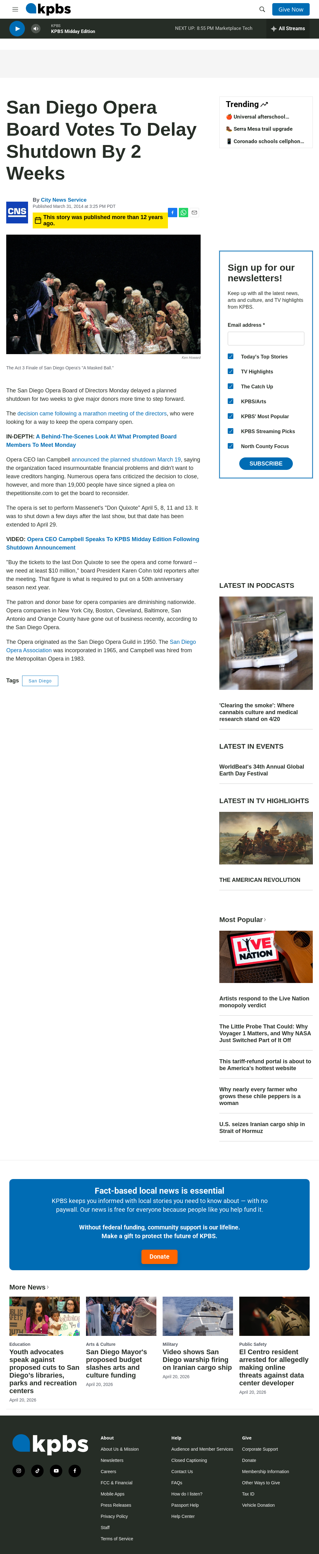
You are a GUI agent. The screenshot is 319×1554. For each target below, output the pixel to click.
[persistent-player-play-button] (17, 31)
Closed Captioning (189, 1460)
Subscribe (266, 464)
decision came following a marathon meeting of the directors (92, 413)
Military (170, 1344)
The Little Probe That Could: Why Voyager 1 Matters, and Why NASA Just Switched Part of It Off (265, 1033)
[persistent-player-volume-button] (36, 31)
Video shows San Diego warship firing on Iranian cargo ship (197, 1359)
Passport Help (185, 1505)
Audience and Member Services (202, 1449)
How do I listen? (186, 1493)
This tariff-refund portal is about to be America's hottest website (265, 1064)
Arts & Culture (101, 1344)
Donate (159, 1256)
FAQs (176, 1482)
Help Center (183, 1516)
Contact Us (182, 1471)
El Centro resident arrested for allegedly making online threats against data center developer (274, 1367)
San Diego (40, 680)
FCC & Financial (116, 1482)
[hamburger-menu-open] (15, 9)
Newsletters (112, 1460)
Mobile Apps (112, 1493)
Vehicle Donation (258, 1505)
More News (29, 1287)
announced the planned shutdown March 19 (126, 459)
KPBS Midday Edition (73, 34)
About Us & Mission (120, 1449)
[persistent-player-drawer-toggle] (288, 31)
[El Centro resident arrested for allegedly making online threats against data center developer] (274, 1316)
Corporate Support (260, 1449)
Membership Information (265, 1471)
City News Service (63, 200)
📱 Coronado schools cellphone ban (264, 144)
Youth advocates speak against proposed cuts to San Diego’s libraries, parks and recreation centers (44, 1371)
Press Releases (116, 1505)
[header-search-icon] (262, 9)
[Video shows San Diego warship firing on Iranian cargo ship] (198, 1316)
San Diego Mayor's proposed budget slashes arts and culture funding (116, 1363)
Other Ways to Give (261, 1482)
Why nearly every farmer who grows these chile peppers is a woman (260, 1096)
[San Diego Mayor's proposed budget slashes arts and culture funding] (121, 1316)
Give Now (291, 9)
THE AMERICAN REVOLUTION (259, 880)
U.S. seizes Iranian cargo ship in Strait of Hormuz (262, 1127)
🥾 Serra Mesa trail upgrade (259, 129)
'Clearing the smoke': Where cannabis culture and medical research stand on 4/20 (258, 712)
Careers (108, 1471)
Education (20, 1344)
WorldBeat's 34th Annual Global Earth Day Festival (261, 770)
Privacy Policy (114, 1516)
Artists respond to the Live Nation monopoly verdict (264, 1002)
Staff (105, 1527)
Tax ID (248, 1493)
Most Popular (243, 920)
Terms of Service (117, 1538)
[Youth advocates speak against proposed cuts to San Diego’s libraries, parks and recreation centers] (44, 1316)
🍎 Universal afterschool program (255, 120)
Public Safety (253, 1344)
